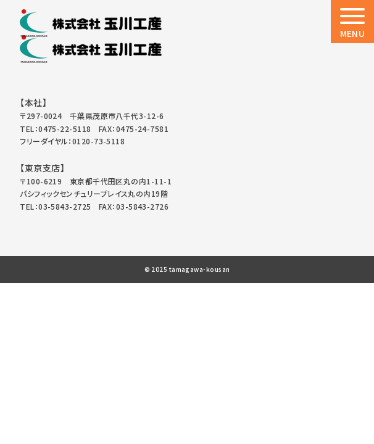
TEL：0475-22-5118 (55, 128)
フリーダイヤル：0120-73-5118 (72, 141)
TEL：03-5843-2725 (55, 206)
